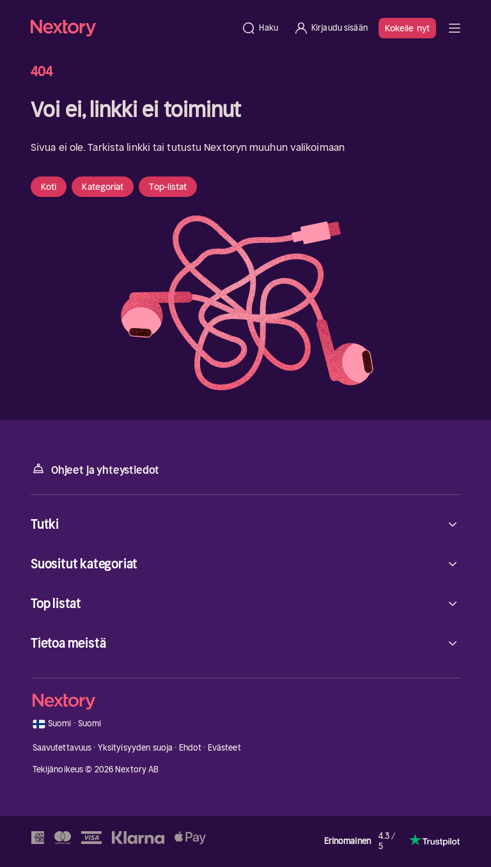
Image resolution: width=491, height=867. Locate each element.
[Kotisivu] (132, 28)
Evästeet (224, 747)
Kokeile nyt (407, 28)
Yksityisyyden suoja (135, 747)
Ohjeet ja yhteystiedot (95, 469)
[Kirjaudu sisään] (330, 28)
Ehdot (190, 747)
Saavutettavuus (62, 747)
